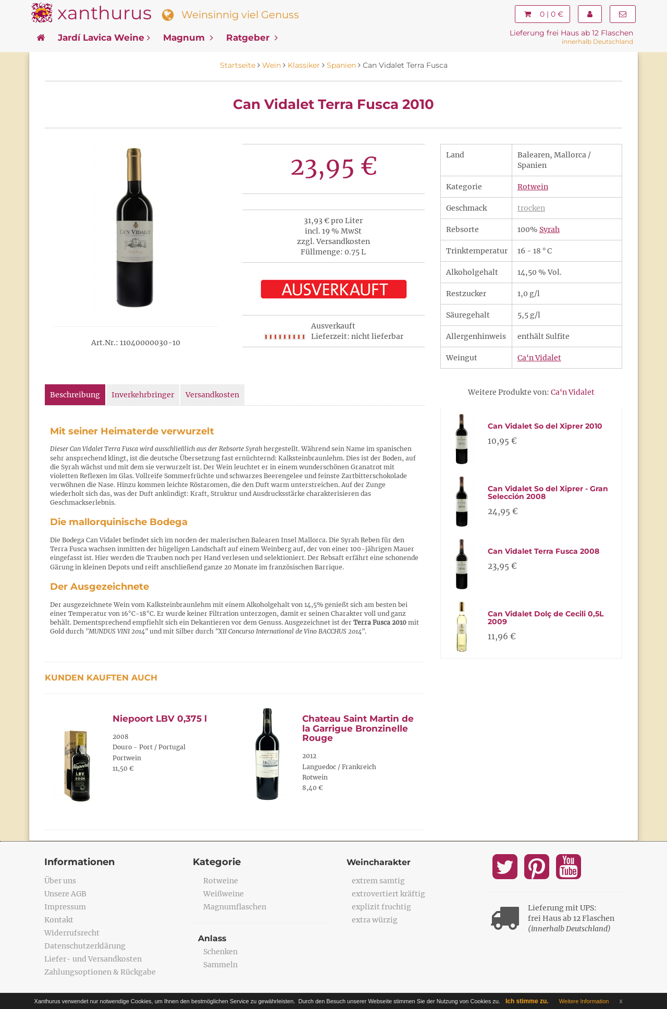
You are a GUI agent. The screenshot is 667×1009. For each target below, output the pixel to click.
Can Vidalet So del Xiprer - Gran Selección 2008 (548, 492)
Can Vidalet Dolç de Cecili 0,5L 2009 (545, 617)
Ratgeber (252, 37)
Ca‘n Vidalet (539, 357)
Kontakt (58, 920)
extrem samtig (378, 880)
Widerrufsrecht (72, 933)
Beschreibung (75, 394)
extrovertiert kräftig (388, 893)
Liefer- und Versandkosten (93, 959)
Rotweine (220, 880)
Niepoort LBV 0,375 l (160, 718)
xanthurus (104, 13)
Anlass (212, 938)
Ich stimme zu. (527, 1001)
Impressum (65, 906)
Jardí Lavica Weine (104, 37)
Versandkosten (212, 394)
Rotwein (532, 186)
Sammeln (220, 964)
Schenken (220, 951)
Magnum (188, 37)
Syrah (549, 229)
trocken (531, 208)
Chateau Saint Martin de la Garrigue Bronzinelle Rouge (358, 728)
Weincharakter (379, 862)
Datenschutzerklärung (85, 946)
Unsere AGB (65, 893)
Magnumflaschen (234, 906)
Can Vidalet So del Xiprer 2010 (545, 426)
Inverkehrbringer (143, 394)
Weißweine (223, 893)
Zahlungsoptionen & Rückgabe (100, 972)
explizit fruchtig (381, 906)
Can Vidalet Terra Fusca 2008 (543, 551)
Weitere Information (584, 1001)
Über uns (60, 880)
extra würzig (375, 920)
